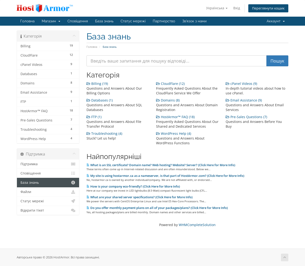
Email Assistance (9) (244, 100)
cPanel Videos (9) (241, 83)
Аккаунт (276, 21)
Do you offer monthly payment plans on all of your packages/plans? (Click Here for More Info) (157, 208)
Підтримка (48, 164)
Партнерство (164, 21)
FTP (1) (94, 117)
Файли (48, 192)
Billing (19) (97, 83)
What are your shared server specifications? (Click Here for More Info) (139, 197)
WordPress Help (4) (173, 133)
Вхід (236, 8)
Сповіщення (77, 21)
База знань (104, 21)
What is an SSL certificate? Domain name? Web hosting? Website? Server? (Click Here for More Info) (160, 165)
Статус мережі (133, 21)
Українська (217, 8)
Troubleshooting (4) (104, 133)
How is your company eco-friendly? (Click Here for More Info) (133, 186)
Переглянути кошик (268, 8)
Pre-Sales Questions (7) (246, 117)
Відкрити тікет (48, 210)
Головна (27, 21)
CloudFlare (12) (170, 83)
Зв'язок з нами (194, 21)
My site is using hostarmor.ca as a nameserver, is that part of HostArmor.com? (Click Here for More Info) (165, 176)
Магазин (51, 21)
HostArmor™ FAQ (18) (175, 117)
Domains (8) (168, 100)
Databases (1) (99, 100)
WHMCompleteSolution (197, 224)
